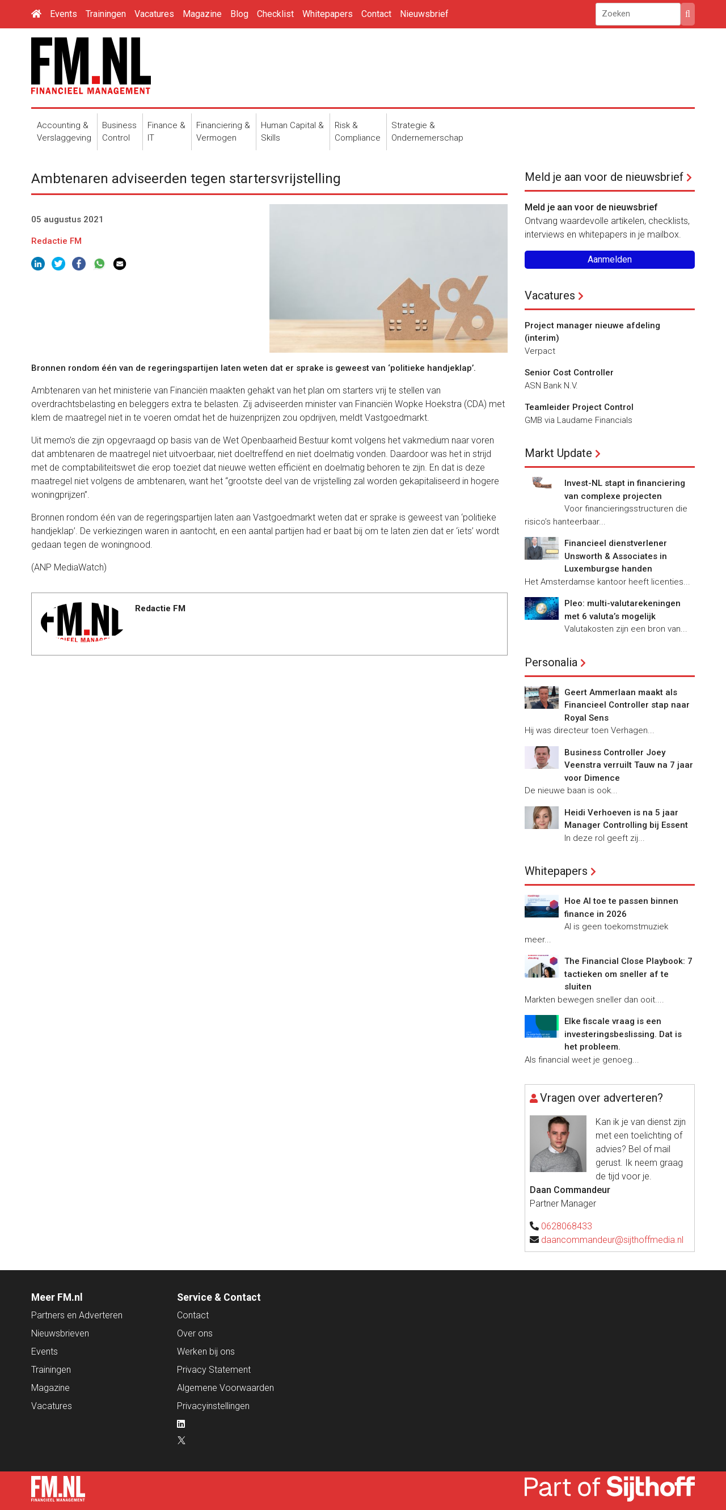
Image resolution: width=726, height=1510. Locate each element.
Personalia (551, 662)
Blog (239, 14)
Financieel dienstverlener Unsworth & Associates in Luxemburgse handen (615, 556)
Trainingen (106, 14)
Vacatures (154, 14)
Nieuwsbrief (424, 14)
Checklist (275, 14)
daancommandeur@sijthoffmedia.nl (612, 1239)
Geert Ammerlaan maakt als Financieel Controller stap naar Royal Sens (627, 705)
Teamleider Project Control (579, 407)
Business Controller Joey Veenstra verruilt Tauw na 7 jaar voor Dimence (628, 765)
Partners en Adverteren (77, 1315)
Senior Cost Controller (569, 372)
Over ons (195, 1333)
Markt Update (558, 453)
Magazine (202, 14)
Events (63, 14)
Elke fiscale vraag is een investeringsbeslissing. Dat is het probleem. (623, 1034)
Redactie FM (56, 241)
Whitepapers (327, 14)
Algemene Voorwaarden (225, 1387)
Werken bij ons (206, 1351)
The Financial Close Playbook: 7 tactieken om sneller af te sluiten (628, 974)
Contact (376, 14)
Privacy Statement (214, 1369)
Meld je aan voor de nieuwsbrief (604, 177)
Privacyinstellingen (213, 1406)
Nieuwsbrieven (60, 1333)
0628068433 (566, 1226)
